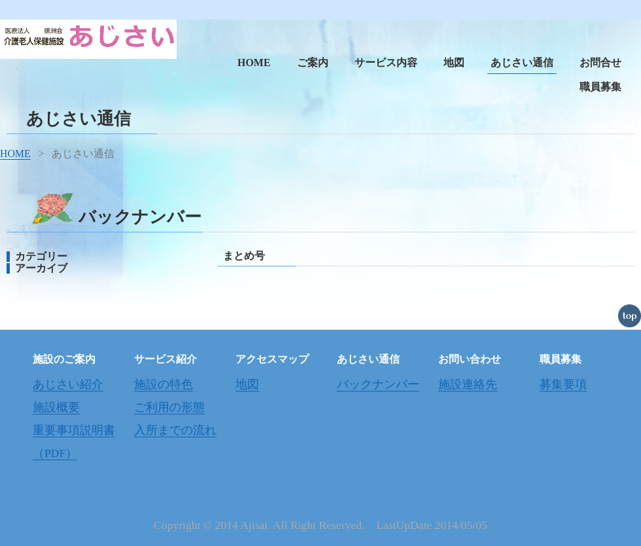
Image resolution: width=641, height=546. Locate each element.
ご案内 (312, 62)
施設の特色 (163, 384)
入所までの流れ (175, 430)
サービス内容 (386, 62)
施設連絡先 (467, 384)
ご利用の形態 (169, 407)
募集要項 (563, 384)
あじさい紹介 (68, 384)
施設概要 (56, 407)
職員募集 (600, 86)
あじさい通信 (522, 62)
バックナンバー (378, 384)
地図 (453, 62)
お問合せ (600, 62)
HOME (254, 62)
